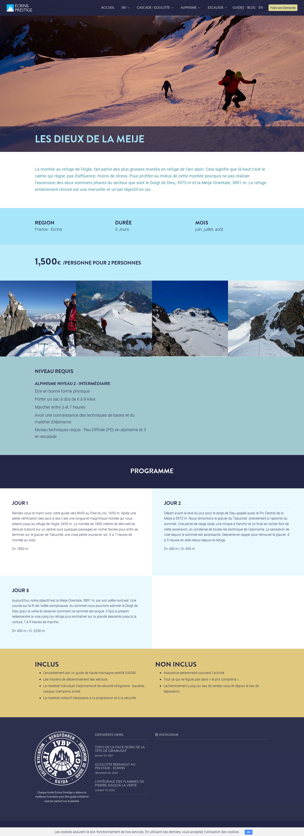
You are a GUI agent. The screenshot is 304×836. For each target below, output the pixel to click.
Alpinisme (189, 7)
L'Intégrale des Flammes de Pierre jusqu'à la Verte (119, 783)
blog (251, 7)
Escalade (216, 7)
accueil (107, 7)
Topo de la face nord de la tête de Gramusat (120, 749)
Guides (238, 7)
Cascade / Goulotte (153, 7)
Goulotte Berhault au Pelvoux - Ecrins (115, 766)
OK (248, 832)
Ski (124, 7)
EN (261, 7)
